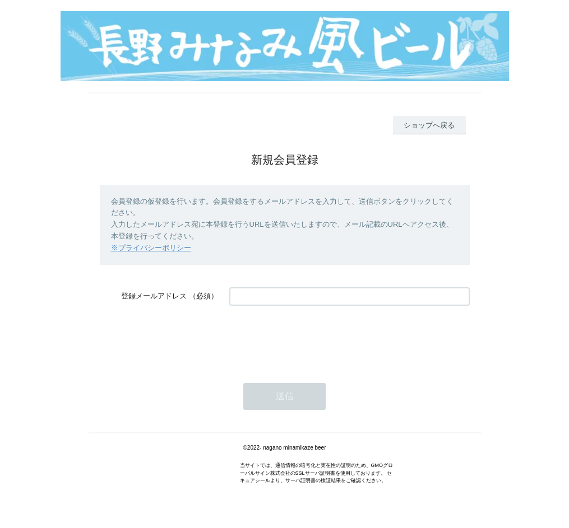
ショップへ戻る (429, 125)
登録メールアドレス (154, 296)
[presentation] (314, 339)
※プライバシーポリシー (151, 248)
